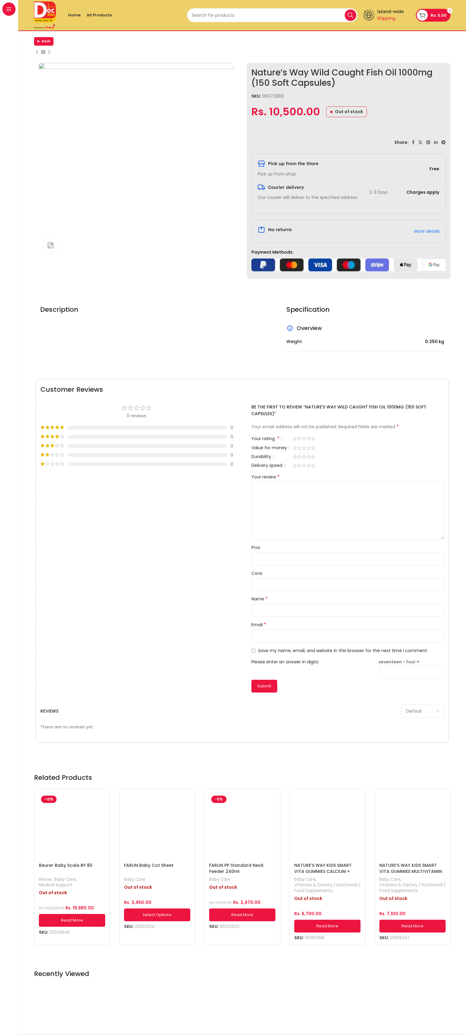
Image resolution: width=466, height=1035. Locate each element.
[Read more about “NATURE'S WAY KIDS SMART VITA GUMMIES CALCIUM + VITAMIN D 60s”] (327, 926)
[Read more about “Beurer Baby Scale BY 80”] (72, 920)
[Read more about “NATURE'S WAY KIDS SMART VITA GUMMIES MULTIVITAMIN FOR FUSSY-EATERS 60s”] (412, 926)
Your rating (266, 439)
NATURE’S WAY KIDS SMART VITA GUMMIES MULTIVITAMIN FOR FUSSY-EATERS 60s (410, 871)
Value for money (269, 448)
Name (259, 599)
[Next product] (49, 52)
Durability (261, 457)
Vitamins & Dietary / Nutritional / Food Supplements (327, 888)
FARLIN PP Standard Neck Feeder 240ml (236, 868)
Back (43, 41)
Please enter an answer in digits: (285, 662)
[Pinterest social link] (428, 142)
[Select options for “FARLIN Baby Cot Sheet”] (157, 914)
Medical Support (55, 885)
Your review (265, 477)
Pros (255, 547)
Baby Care (65, 879)
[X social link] (420, 142)
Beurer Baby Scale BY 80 (65, 865)
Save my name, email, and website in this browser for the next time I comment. (343, 651)
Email (258, 624)
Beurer (45, 879)
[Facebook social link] (413, 142)
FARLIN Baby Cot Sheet (149, 865)
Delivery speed (267, 465)
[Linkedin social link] (436, 142)
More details (426, 231)
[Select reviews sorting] (422, 711)
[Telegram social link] (443, 142)
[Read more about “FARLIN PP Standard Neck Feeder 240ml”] (242, 914)
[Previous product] (37, 52)
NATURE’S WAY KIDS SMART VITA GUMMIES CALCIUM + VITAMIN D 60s (323, 871)
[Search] (272, 15)
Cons (256, 573)
